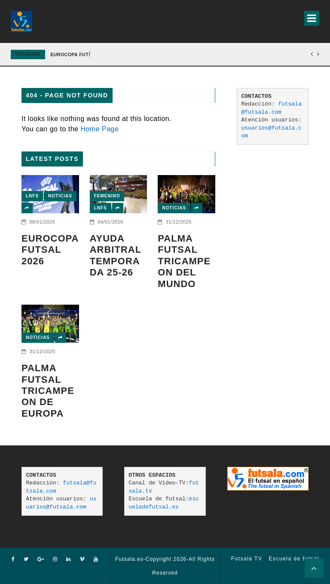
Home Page (99, 129)
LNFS (32, 196)
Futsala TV (247, 559)
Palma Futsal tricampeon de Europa (47, 391)
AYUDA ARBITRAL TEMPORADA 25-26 (115, 255)
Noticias (60, 196)
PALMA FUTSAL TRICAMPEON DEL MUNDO (184, 261)
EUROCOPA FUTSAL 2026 (80, 54)
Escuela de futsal (294, 559)
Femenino (107, 196)
